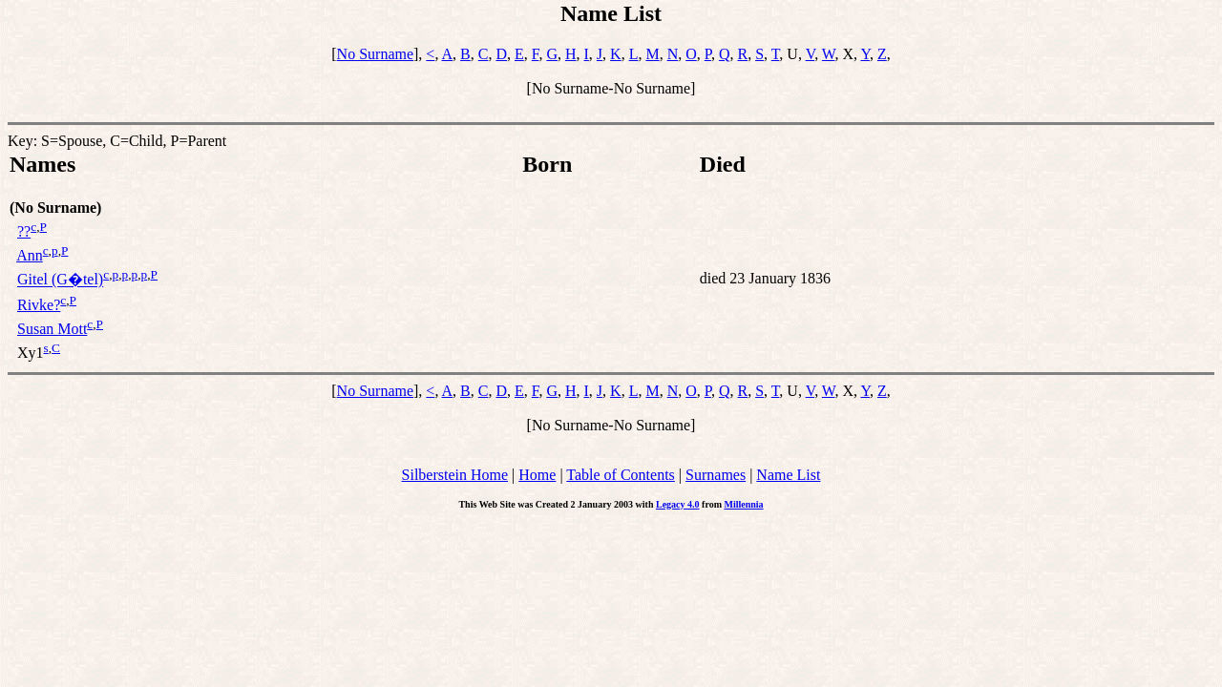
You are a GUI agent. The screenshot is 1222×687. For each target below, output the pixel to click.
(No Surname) (55, 207)
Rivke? (38, 305)
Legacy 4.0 (678, 504)
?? (24, 231)
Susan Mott (52, 329)
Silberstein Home (455, 475)
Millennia (743, 504)
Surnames (715, 475)
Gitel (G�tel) (60, 280)
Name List (788, 475)
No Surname (375, 54)
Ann (29, 255)
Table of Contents (620, 475)
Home (537, 475)
